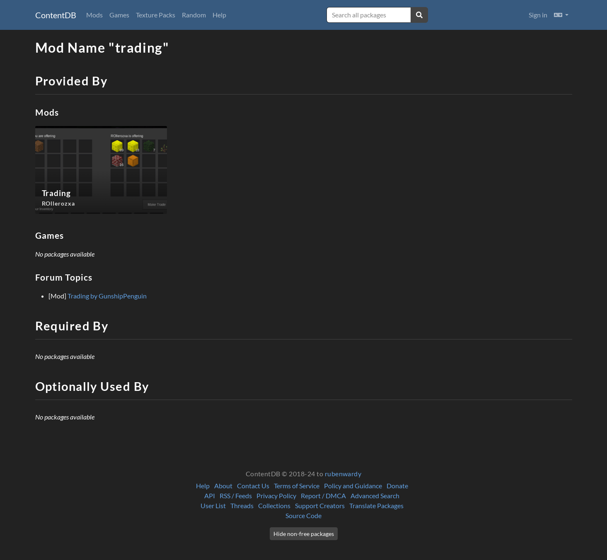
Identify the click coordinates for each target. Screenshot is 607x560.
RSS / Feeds (236, 495)
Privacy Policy (276, 495)
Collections (274, 505)
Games (119, 15)
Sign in (538, 15)
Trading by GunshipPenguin (107, 296)
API (209, 495)
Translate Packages (376, 505)
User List (213, 505)
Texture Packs (155, 15)
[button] (561, 15)
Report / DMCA (323, 495)
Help (219, 15)
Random (194, 15)
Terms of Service (296, 486)
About (223, 486)
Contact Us (253, 486)
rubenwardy (343, 474)
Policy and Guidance (353, 486)
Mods (94, 15)
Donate (397, 486)
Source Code (303, 515)
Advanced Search (375, 495)
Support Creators (320, 505)
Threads (242, 505)
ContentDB (55, 15)
